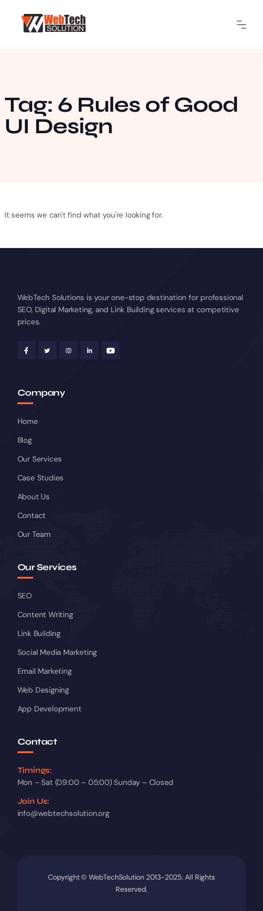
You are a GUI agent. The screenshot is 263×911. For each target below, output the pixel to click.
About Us (33, 496)
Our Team (34, 534)
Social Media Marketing (57, 652)
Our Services (39, 459)
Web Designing (43, 690)
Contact (31, 515)
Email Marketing (44, 671)
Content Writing (45, 614)
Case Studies (40, 478)
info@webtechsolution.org (63, 813)
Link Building (38, 633)
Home (27, 421)
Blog (24, 440)
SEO (24, 596)
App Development (49, 709)
